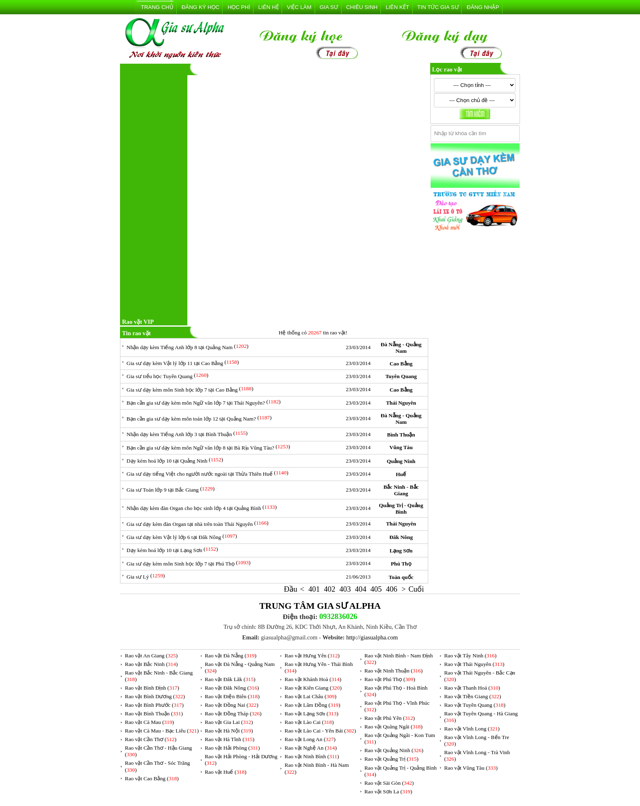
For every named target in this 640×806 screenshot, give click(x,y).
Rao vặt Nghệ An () (310, 748)
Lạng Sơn (401, 551)
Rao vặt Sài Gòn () (389, 783)
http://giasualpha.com (372, 637)
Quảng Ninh (401, 461)
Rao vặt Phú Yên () (389, 718)
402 (330, 589)
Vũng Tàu (401, 447)
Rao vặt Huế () (226, 772)
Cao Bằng (400, 364)
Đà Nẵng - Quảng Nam (400, 347)
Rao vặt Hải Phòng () (232, 748)
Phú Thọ (401, 564)
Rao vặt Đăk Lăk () (230, 679)
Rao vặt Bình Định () (152, 688)
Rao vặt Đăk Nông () (232, 688)
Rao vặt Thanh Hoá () (472, 688)
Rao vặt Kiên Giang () (313, 688)
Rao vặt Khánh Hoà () (312, 679)
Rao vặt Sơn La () (388, 791)
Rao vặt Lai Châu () (310, 696)
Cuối (416, 589)
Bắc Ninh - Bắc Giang (400, 490)
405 (376, 589)
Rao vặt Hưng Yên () (312, 655)
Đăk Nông (401, 537)
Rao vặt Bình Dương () (155, 696)
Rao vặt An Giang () (151, 655)
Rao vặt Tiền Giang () (472, 696)
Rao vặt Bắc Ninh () (151, 664)
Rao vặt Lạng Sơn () (311, 713)
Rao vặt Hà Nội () (229, 731)
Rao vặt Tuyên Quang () (474, 705)
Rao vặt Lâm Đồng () (312, 705)
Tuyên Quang (401, 376)
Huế (401, 474)
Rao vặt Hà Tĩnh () (230, 739)
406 (391, 589)
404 (360, 589)
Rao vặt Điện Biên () (232, 696)
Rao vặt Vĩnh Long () (472, 729)
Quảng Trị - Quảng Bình (401, 508)
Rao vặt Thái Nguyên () (474, 664)
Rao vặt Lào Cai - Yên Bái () (320, 731)
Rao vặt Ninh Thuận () (393, 671)
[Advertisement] (154, 190)
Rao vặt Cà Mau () (149, 722)
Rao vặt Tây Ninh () (470, 655)
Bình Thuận (401, 435)
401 (314, 589)
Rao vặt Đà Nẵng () (231, 655)
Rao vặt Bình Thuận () (154, 713)
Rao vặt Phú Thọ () (389, 679)
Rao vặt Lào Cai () (308, 722)
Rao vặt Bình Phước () (154, 705)
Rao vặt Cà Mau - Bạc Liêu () (162, 731)
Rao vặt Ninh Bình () (311, 756)
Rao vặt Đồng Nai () (231, 705)
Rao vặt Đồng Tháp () (233, 713)
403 (345, 589)
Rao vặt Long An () (310, 739)
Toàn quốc (401, 577)
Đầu (291, 589)
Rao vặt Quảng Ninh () (393, 750)
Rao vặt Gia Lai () (229, 722)
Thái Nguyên (401, 403)
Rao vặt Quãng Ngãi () (393, 727)
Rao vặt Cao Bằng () (152, 778)
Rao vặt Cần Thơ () (150, 739)
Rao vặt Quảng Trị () (391, 759)
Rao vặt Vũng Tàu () (471, 768)
